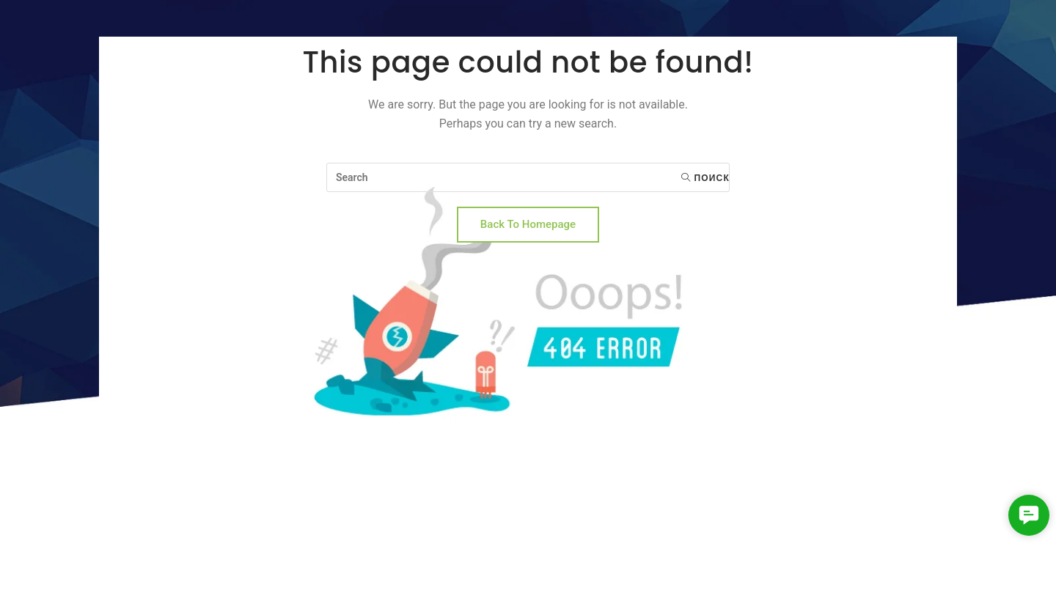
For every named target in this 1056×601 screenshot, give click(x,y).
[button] (1029, 515)
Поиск (705, 178)
